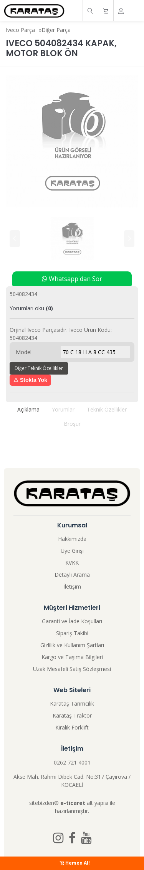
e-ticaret (72, 802)
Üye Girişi (72, 550)
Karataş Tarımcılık (72, 703)
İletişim (72, 586)
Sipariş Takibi (72, 633)
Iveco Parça (20, 29)
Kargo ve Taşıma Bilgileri (72, 657)
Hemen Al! (75, 863)
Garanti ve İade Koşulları (72, 621)
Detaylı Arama (72, 574)
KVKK (72, 562)
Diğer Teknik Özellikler (39, 368)
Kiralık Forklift (72, 727)
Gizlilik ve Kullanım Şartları (72, 645)
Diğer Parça (56, 29)
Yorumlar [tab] (63, 409)
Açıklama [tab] (28, 409)
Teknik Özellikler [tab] (107, 409)
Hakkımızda (72, 538)
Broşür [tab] (72, 423)
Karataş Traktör (72, 715)
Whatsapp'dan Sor (72, 278)
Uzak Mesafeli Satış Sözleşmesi (72, 669)
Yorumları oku (31, 308)
